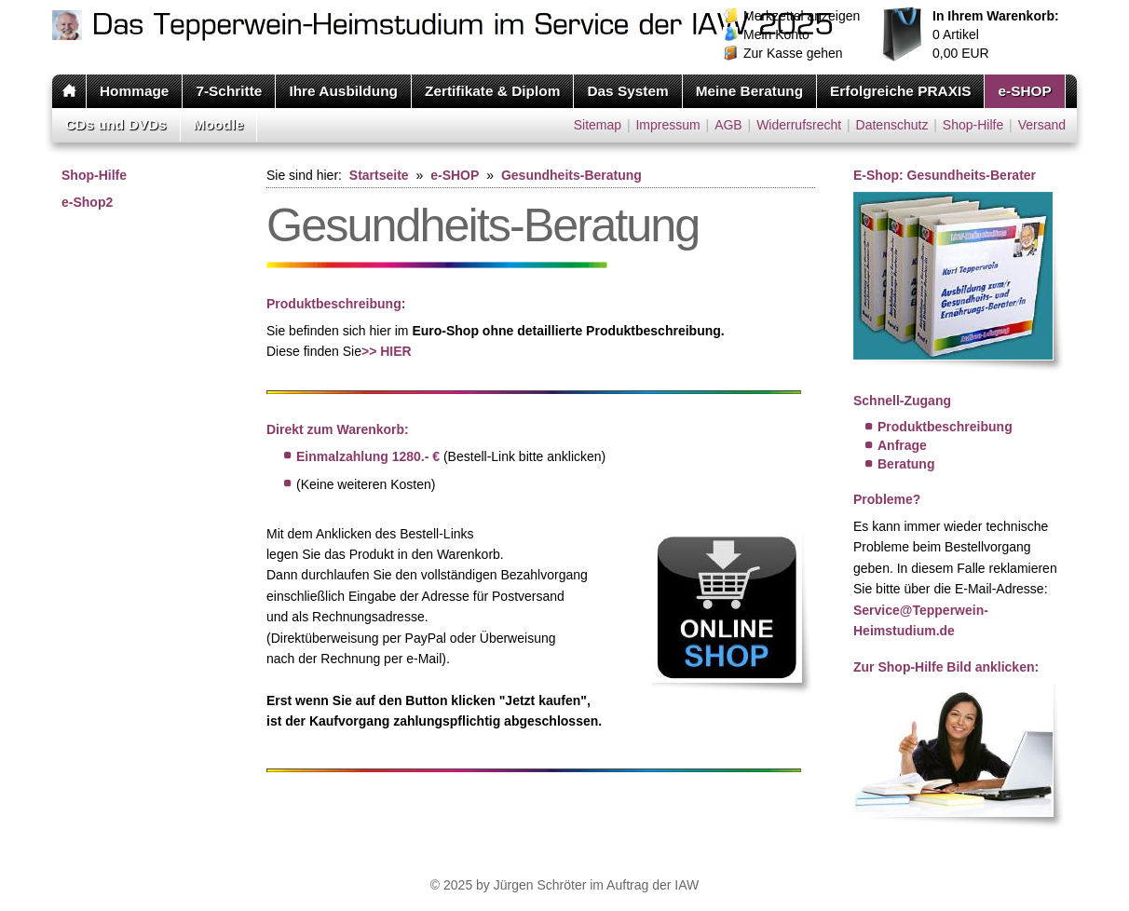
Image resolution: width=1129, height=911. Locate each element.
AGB (728, 124)
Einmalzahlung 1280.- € (368, 456)
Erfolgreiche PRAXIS (900, 91)
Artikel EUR (995, 34)
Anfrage (902, 445)
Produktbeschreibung (945, 426)
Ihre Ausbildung (343, 91)
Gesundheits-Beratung (571, 175)
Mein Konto (776, 34)
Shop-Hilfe (973, 124)
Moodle (219, 124)
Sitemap (597, 124)
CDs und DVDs (116, 124)
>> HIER (386, 351)
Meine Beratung (749, 91)
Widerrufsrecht (798, 124)
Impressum (667, 124)
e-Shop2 (87, 202)
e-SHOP (1024, 91)
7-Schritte (229, 91)
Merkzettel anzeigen (801, 15)
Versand (1042, 124)
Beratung (905, 463)
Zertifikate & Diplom (492, 91)
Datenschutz (892, 124)
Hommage (134, 91)
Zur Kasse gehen (793, 53)
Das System (627, 91)
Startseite (379, 175)
